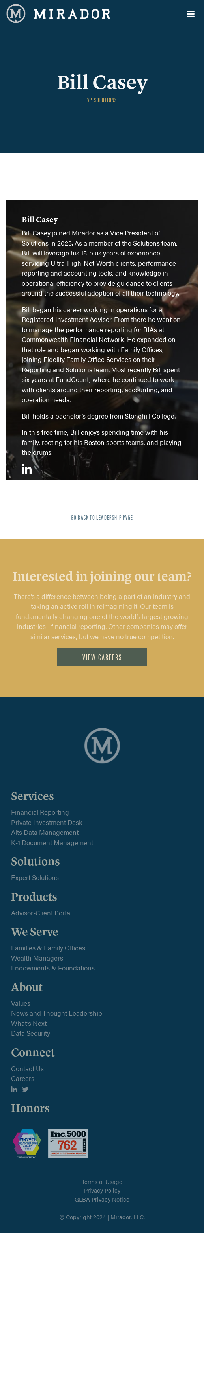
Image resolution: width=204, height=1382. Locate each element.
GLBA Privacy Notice (102, 1199)
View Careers (102, 656)
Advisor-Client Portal (41, 912)
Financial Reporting (40, 812)
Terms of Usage (102, 1181)
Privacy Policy (102, 1190)
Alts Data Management (45, 832)
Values (20, 1003)
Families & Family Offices (48, 947)
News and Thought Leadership (56, 1013)
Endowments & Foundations (53, 967)
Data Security (30, 1033)
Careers (22, 1078)
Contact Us (27, 1068)
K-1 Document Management (52, 842)
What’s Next (29, 1023)
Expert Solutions (35, 877)
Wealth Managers (37, 958)
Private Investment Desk (46, 822)
